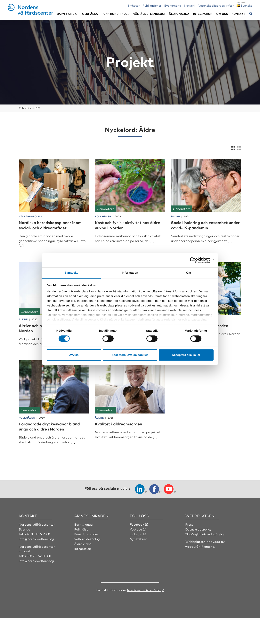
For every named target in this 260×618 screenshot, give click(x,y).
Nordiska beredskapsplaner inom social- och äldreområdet (53, 224)
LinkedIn (136, 533)
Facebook (137, 524)
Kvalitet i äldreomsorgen (120, 423)
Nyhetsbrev (138, 538)
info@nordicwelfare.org (37, 538)
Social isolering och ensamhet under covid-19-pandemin (202, 224)
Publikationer (152, 5)
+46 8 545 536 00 (38, 533)
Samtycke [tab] (71, 272)
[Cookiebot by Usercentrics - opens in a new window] (196, 260)
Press (189, 524)
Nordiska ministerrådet (144, 589)
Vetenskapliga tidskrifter (216, 5)
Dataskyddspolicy (198, 529)
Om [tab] (188, 272)
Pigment (207, 546)
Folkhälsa (89, 14)
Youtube (136, 529)
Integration (203, 14)
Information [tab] (130, 272)
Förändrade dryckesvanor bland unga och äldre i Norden (52, 426)
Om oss (222, 14)
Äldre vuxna (179, 14)
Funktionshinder (115, 14)
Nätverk (190, 5)
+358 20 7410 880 (38, 555)
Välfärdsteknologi (149, 14)
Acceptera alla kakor (186, 355)
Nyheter (134, 5)
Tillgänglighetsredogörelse (205, 533)
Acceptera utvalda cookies (129, 355)
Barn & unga (67, 14)
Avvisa (74, 355)
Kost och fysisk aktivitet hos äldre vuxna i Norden (124, 224)
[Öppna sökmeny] (251, 14)
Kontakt (238, 14)
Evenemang (172, 5)
